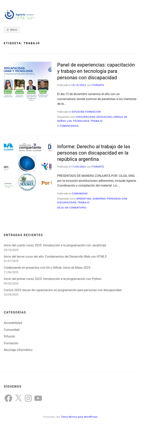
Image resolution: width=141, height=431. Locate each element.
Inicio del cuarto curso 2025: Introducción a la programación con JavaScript (55, 245)
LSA (69, 120)
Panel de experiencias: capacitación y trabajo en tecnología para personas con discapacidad (96, 71)
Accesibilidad (13, 323)
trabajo (97, 120)
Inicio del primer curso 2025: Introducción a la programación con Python (52, 279)
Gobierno (99, 198)
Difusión (78, 111)
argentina (83, 198)
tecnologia (81, 120)
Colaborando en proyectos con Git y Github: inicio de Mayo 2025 (47, 267)
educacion (104, 116)
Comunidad (80, 193)
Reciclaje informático (18, 350)
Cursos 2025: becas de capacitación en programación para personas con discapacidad (63, 290)
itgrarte (98, 85)
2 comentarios (67, 125)
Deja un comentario (71, 207)
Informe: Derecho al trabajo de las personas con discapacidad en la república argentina (93, 153)
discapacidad (85, 116)
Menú (13, 29)
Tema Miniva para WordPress (79, 416)
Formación (93, 111)
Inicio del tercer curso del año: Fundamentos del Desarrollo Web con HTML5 (55, 256)
